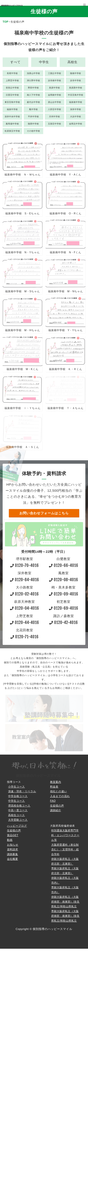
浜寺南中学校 (54, 80)
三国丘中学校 (54, 73)
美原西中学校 (75, 88)
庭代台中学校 (33, 102)
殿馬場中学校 (12, 124)
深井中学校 (75, 109)
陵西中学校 (33, 124)
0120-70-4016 (24, 619)
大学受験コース (18, 1071)
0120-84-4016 (24, 633)
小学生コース (16, 1037)
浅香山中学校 (33, 73)
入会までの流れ (60, 1047)
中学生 (44, 62)
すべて (15, 62)
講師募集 (12, 1105)
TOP (5, 21)
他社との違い (58, 1042)
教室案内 (55, 1033)
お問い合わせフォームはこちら (44, 513)
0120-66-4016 (63, 619)
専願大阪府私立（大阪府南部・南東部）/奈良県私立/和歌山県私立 (65, 1167)
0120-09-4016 (63, 647)
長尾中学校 (12, 73)
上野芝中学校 (12, 80)
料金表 (54, 1037)
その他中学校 (33, 131)
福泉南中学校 (75, 102)
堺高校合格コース (19, 1056)
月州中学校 (54, 116)
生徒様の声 (57, 1056)
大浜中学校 (75, 116)
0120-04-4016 (24, 661)
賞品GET (12, 1086)
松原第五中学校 (12, 131)
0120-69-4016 (63, 661)
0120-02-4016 (24, 647)
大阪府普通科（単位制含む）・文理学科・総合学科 (65, 1101)
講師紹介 (55, 1061)
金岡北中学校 (75, 124)
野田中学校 (33, 88)
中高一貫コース (18, 1061)
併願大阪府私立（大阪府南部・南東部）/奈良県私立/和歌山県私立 (65, 1153)
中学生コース (16, 1052)
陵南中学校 (75, 73)
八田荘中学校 (54, 109)
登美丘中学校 (12, 88)
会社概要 (12, 1110)
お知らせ (12, 1096)
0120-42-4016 (63, 676)
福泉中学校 (12, 109)
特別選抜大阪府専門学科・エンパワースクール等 (65, 1086)
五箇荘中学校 (54, 124)
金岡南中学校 (54, 95)
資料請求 (12, 1100)
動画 (9, 1091)
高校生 (73, 62)
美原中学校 (54, 88)
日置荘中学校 (12, 95)
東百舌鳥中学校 (12, 102)
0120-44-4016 (24, 676)
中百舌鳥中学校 (75, 95)
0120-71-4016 (24, 690)
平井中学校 (33, 116)
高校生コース (16, 1066)
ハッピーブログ (17, 1077)
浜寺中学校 (75, 80)
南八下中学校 (33, 95)
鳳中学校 (33, 109)
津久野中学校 (33, 80)
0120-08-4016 (63, 633)
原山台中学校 (54, 102)
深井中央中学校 (12, 116)
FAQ (53, 1052)
